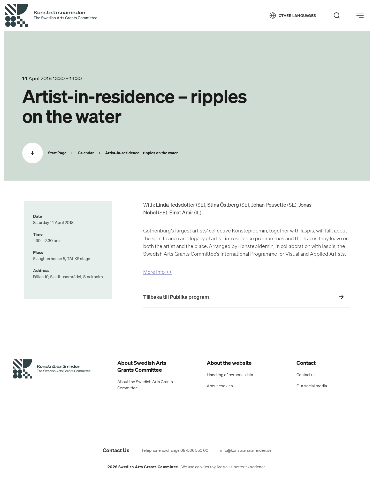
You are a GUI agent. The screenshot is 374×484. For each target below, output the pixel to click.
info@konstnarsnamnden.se (246, 450)
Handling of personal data (230, 374)
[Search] (337, 15)
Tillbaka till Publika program (176, 297)
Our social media (311, 385)
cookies (202, 467)
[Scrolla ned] (32, 153)
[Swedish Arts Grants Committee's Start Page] (51, 369)
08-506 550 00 (194, 450)
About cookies (220, 385)
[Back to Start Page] (51, 15)
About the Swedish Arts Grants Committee (145, 384)
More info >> (157, 272)
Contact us (306, 374)
